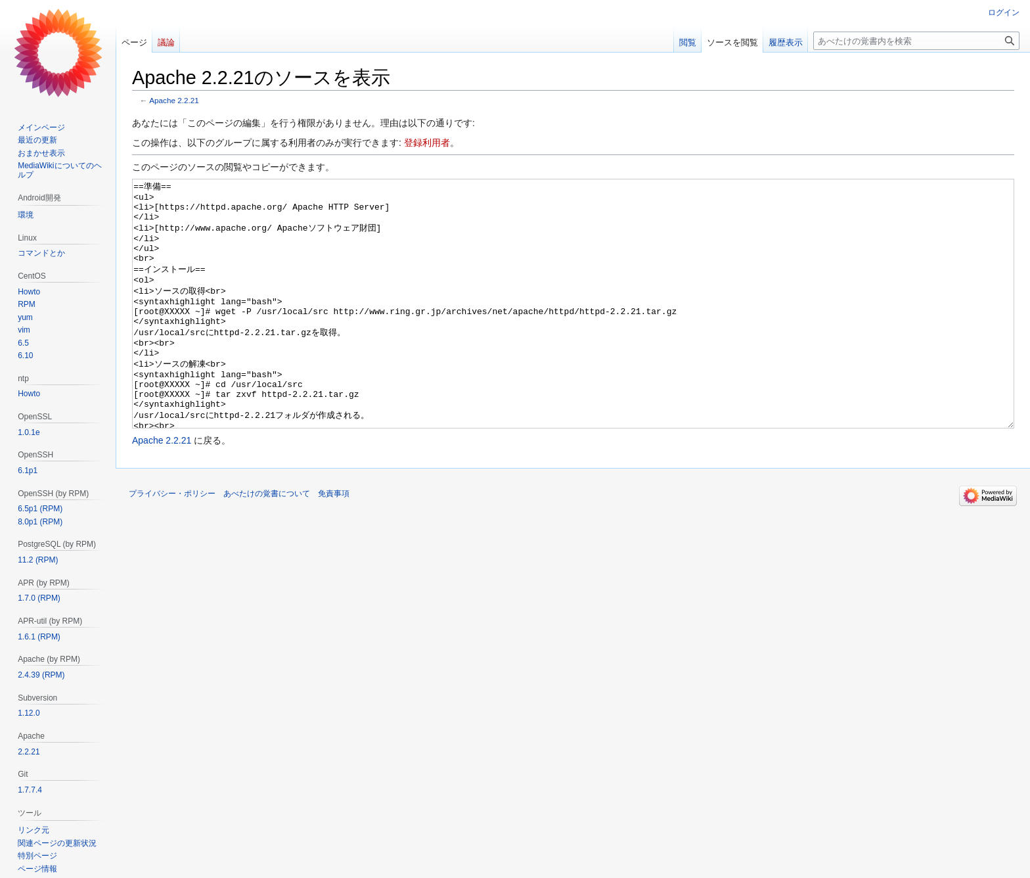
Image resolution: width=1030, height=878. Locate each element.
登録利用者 (427, 142)
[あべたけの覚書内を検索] (916, 41)
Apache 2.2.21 (174, 100)
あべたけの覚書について (266, 542)
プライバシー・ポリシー (172, 542)
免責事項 (333, 542)
